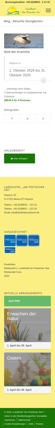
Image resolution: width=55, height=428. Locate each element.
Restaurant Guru (12, 272)
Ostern (14, 358)
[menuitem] (47, 10)
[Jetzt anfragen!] (19, 158)
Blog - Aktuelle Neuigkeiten (23, 21)
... (43, 80)
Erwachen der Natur (21, 316)
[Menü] (47, 10)
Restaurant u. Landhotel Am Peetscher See (26, 268)
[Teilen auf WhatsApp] (43, 118)
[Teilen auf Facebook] (12, 118)
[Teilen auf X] (27, 118)
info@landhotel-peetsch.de (25, 212)
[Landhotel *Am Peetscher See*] (23, 10)
